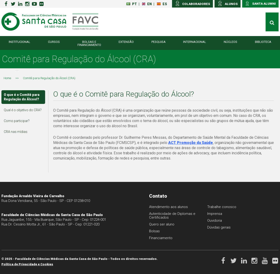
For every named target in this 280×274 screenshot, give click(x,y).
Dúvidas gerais (219, 227)
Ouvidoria (214, 220)
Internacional (194, 42)
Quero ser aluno (161, 224)
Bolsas (154, 231)
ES (162, 4)
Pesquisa (158, 42)
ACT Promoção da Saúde (190, 142)
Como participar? (17, 121)
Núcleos (230, 42)
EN (147, 4)
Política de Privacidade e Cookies (27, 264)
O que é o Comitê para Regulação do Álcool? (21, 97)
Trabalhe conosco (221, 207)
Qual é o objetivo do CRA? (23, 110)
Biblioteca (263, 42)
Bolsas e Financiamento (89, 43)
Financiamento (160, 238)
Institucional (19, 42)
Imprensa (214, 214)
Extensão (126, 42)
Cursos (54, 42)
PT (131, 4)
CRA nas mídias (15, 132)
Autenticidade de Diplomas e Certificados (172, 216)
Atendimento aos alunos (168, 207)
